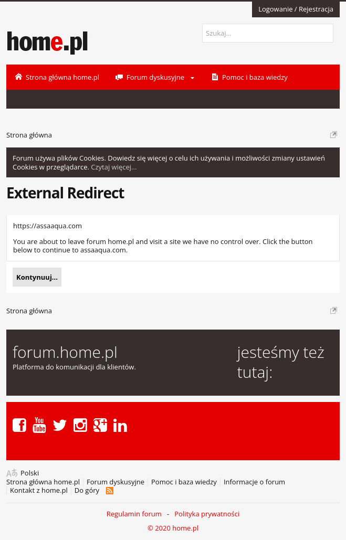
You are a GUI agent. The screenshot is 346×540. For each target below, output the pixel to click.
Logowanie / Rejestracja (295, 9)
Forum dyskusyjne (115, 482)
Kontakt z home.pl (39, 490)
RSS (109, 490)
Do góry (87, 490)
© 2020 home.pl (173, 528)
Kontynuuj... (37, 277)
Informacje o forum (254, 482)
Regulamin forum (134, 513)
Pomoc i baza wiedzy (184, 482)
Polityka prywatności (206, 513)
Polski (29, 473)
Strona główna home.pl (43, 482)
